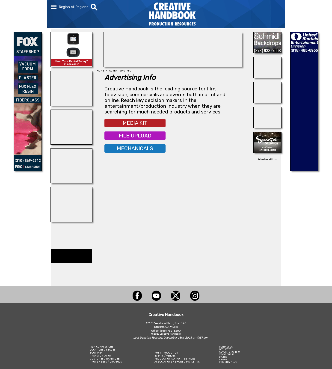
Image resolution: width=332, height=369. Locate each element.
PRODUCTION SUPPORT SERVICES (174, 358)
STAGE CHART (226, 354)
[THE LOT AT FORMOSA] (267, 102)
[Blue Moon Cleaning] (71, 143)
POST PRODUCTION (166, 352)
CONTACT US (226, 346)
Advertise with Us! (267, 159)
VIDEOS (223, 359)
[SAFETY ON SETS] (267, 77)
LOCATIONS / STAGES (103, 349)
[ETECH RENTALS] (71, 66)
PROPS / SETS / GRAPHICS (106, 361)
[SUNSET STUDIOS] (267, 151)
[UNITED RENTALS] (304, 169)
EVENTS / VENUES (165, 355)
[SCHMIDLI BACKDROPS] (267, 52)
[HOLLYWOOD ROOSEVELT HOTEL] (173, 66)
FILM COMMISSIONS (101, 346)
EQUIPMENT (97, 352)
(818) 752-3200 (170, 330)
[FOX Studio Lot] (28, 169)
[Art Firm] (267, 127)
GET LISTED (225, 349)
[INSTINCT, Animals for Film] (71, 104)
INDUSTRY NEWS (228, 362)
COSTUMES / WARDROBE (104, 358)
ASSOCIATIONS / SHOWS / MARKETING (177, 361)
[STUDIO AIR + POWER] (71, 182)
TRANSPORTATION (101, 355)
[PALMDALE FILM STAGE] (71, 221)
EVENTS (223, 357)
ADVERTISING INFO (229, 352)
